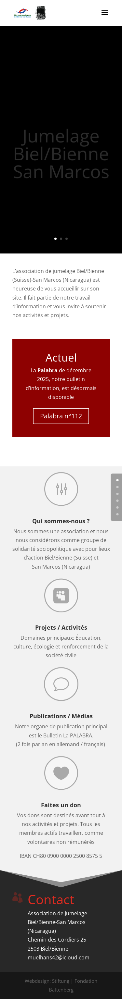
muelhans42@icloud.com (58, 957)
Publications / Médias (61, 716)
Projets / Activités (61, 627)
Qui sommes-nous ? (61, 521)
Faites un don (61, 805)
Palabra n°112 (61, 416)
